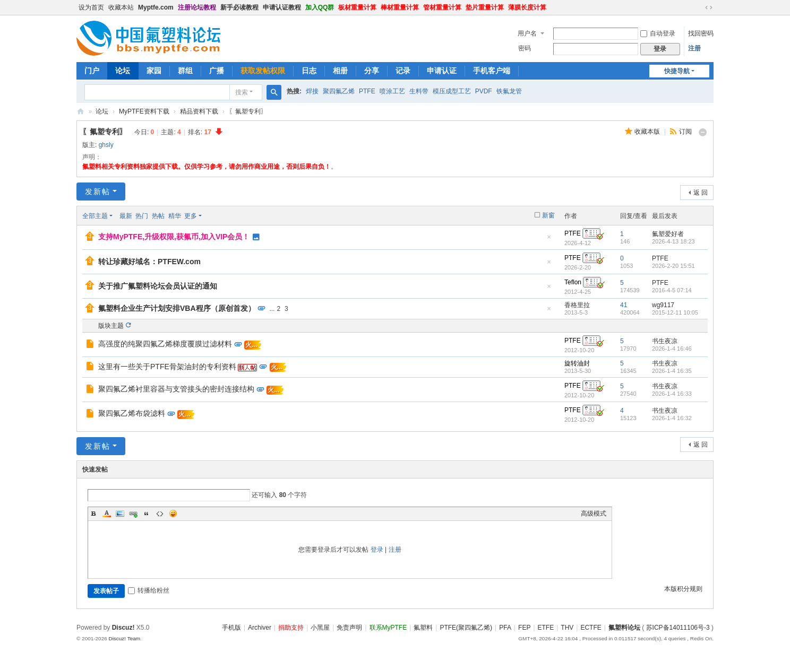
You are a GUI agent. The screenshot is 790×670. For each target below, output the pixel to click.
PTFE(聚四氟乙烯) (466, 627)
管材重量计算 (442, 7)
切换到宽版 (709, 7)
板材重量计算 (357, 7)
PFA (505, 627)
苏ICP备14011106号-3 (678, 627)
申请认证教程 (282, 7)
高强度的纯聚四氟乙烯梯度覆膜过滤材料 (165, 344)
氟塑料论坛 (80, 111)
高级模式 (593, 513)
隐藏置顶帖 (549, 289)
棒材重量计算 (400, 7)
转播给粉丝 (148, 590)
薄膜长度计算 (527, 7)
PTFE (367, 91)
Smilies (173, 513)
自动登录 (657, 33)
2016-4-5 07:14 (672, 290)
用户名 (527, 33)
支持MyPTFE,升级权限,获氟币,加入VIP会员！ (174, 236)
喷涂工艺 (392, 91)
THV (567, 627)
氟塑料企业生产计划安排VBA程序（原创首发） (176, 308)
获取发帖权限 (263, 70)
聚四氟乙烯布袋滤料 (131, 413)
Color (106, 513)
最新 (125, 216)
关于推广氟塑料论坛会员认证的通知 (157, 286)
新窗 (548, 215)
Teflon (572, 282)
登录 (377, 549)
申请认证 (442, 70)
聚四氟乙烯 (339, 91)
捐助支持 (291, 627)
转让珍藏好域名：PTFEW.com (149, 261)
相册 (340, 70)
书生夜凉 (664, 341)
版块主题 (111, 325)
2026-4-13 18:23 (673, 241)
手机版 (231, 627)
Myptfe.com (156, 7)
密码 (524, 48)
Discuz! (123, 627)
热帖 (158, 216)
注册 (694, 48)
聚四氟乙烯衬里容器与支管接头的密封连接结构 (176, 389)
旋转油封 (577, 363)
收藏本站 (121, 7)
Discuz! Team (124, 638)
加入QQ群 (319, 7)
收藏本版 (648, 131)
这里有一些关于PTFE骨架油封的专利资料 (167, 366)
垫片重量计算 (485, 7)
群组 (185, 70)
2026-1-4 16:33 (672, 393)
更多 (190, 216)
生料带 (418, 91)
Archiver (259, 627)
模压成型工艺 (452, 91)
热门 (141, 216)
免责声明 (349, 627)
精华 (174, 216)
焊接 (312, 91)
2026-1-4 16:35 (672, 371)
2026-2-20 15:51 (673, 266)
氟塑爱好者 (668, 234)
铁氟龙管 (509, 91)
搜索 (241, 92)
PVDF (483, 91)
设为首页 (91, 7)
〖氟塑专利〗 (104, 131)
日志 (309, 70)
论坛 (122, 70)
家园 (154, 70)
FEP (524, 627)
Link (133, 513)
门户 (91, 70)
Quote (146, 513)
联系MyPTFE (388, 627)
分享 (371, 70)
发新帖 (97, 191)
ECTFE (590, 627)
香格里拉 (577, 305)
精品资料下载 (199, 111)
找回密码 (701, 33)
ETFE (546, 627)
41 (623, 305)
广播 (216, 70)
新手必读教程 (239, 7)
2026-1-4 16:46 (672, 348)
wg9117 (663, 305)
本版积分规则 (683, 589)
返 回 (700, 192)
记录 (403, 70)
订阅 (685, 131)
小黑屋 (320, 627)
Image (120, 513)
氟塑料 (423, 627)
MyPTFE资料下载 (144, 111)
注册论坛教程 (197, 7)
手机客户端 (491, 70)
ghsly (106, 145)
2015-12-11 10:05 (675, 312)
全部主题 (95, 216)
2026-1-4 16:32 (672, 418)
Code (159, 513)
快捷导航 (677, 71)
